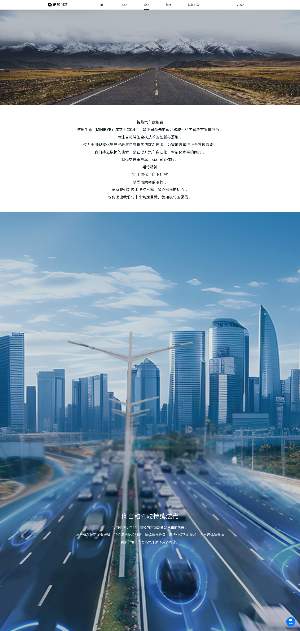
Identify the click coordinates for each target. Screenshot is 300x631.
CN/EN (241, 4)
